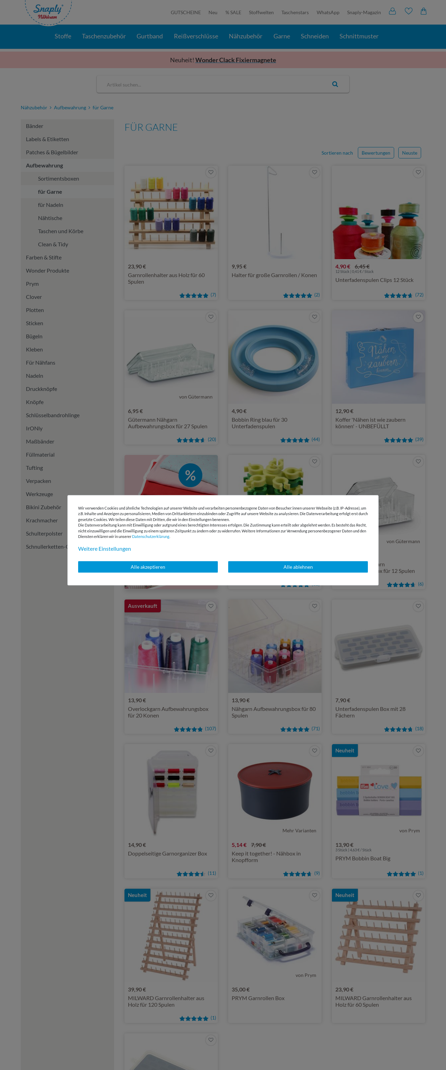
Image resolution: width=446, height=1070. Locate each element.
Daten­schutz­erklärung (150, 536)
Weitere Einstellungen (104, 548)
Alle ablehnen (298, 567)
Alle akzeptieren (148, 567)
